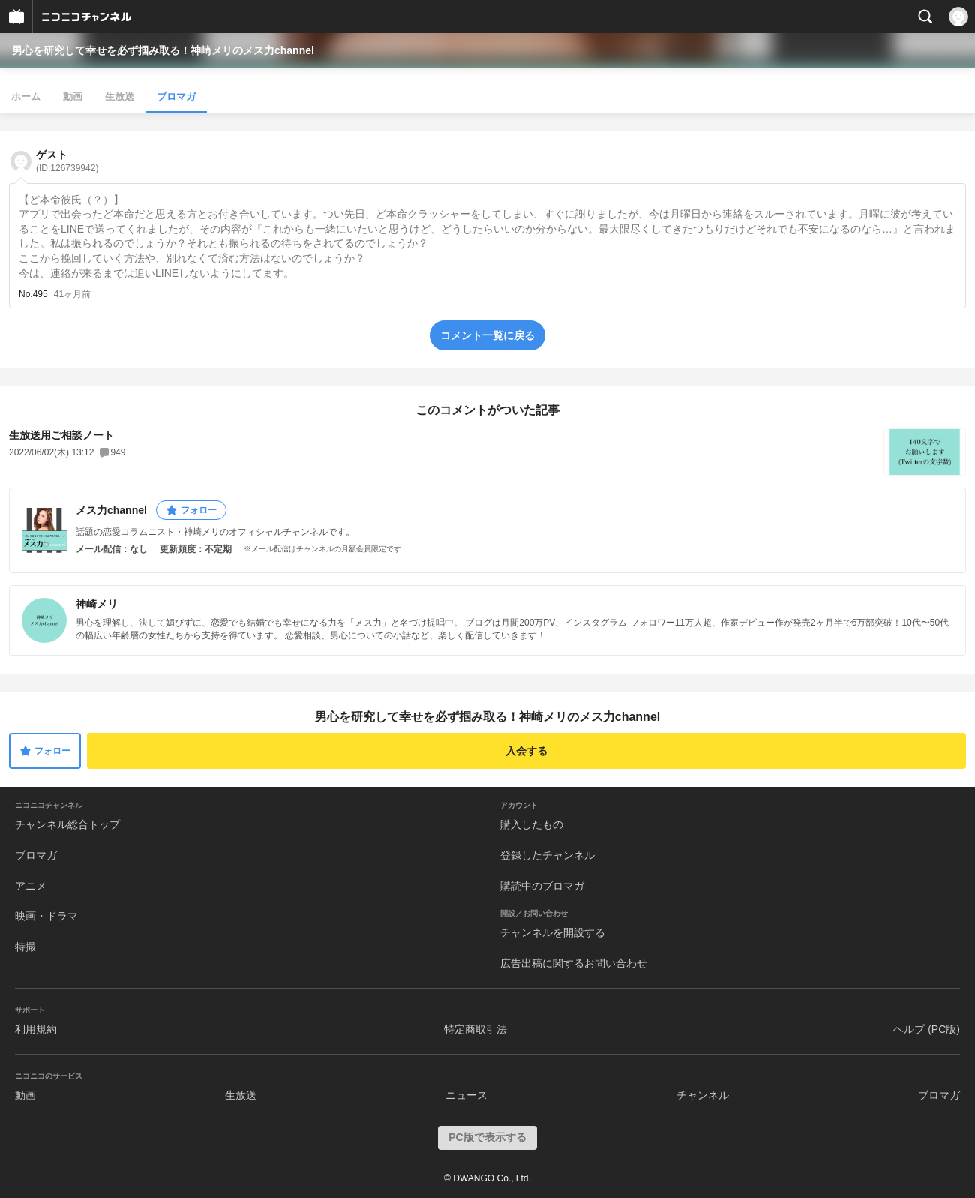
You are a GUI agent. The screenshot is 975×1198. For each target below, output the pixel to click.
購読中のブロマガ (542, 886)
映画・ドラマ (46, 916)
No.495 (33, 294)
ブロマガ (176, 96)
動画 (72, 96)
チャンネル (702, 1095)
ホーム (25, 96)
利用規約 (36, 1029)
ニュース (467, 1095)
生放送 (119, 96)
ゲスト (67, 161)
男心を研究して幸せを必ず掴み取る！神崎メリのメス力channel (163, 50)
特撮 (25, 947)
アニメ (30, 886)
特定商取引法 (475, 1029)
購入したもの (531, 824)
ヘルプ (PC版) (926, 1029)
